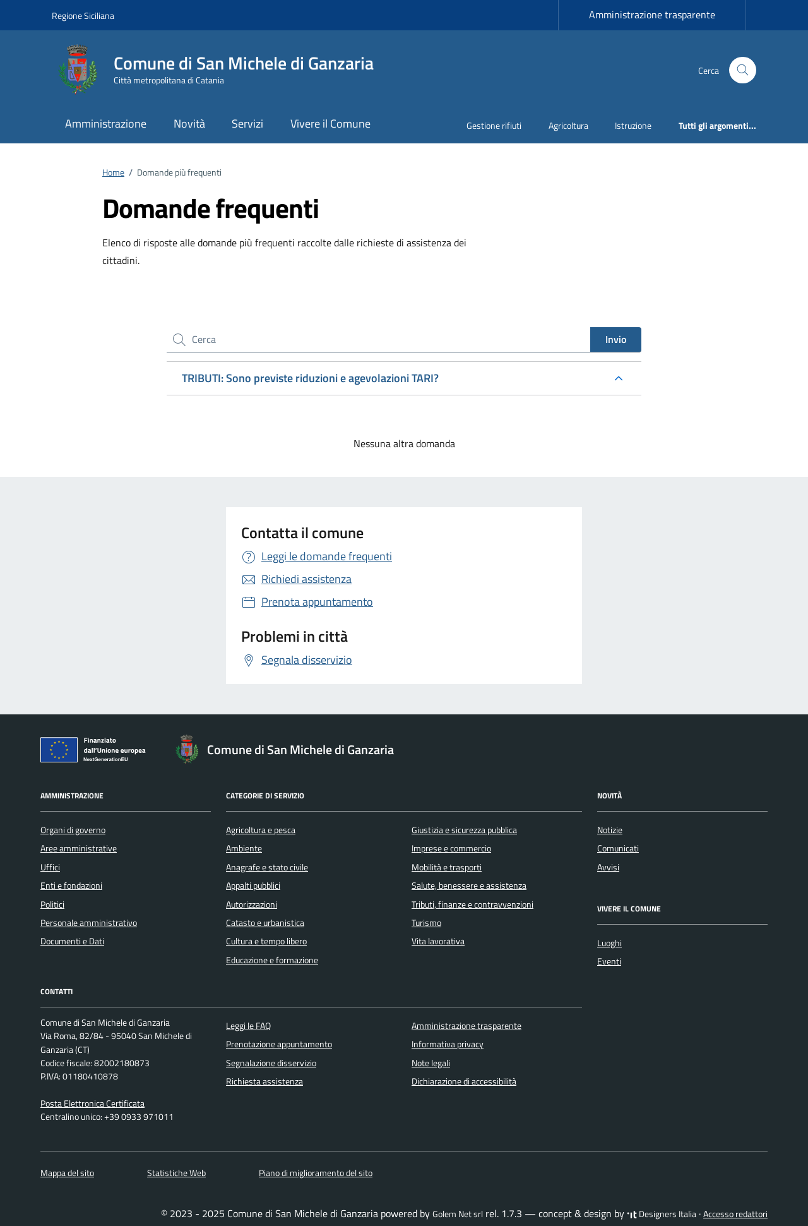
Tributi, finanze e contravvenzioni (472, 904)
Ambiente (244, 848)
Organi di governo (72, 830)
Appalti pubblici (253, 885)
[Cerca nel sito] (742, 70)
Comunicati (618, 848)
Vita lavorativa (438, 941)
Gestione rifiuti (493, 125)
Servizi (247, 123)
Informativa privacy (448, 1044)
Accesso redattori (735, 1214)
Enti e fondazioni (71, 885)
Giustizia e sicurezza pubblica (464, 830)
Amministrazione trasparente (652, 14)
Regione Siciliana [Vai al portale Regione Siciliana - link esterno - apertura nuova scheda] (83, 15)
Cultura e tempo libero (266, 941)
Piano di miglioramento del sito (315, 1173)
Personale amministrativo (88, 923)
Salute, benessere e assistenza (469, 885)
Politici (52, 904)
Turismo (426, 923)
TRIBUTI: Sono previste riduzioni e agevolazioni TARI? (310, 378)
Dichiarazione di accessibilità (464, 1081)
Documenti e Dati (72, 941)
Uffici (50, 867)
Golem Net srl (457, 1214)
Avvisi (608, 867)
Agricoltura (568, 125)
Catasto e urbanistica (265, 923)
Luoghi (609, 943)
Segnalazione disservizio (271, 1063)
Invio (615, 339)
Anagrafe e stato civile (267, 867)
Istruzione (633, 125)
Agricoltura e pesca (260, 830)
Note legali (431, 1063)
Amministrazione (105, 123)
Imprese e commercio (451, 848)
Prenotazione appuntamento (279, 1044)
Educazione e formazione (272, 960)
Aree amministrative (78, 848)
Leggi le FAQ (248, 1026)
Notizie (609, 830)
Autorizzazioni (251, 904)
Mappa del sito (67, 1173)
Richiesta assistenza (264, 1081)
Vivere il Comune (330, 123)
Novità (189, 123)
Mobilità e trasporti (447, 867)
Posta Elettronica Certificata (92, 1103)
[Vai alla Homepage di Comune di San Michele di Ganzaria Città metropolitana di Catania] (220, 70)
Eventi (609, 961)
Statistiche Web (176, 1173)
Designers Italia (661, 1214)
